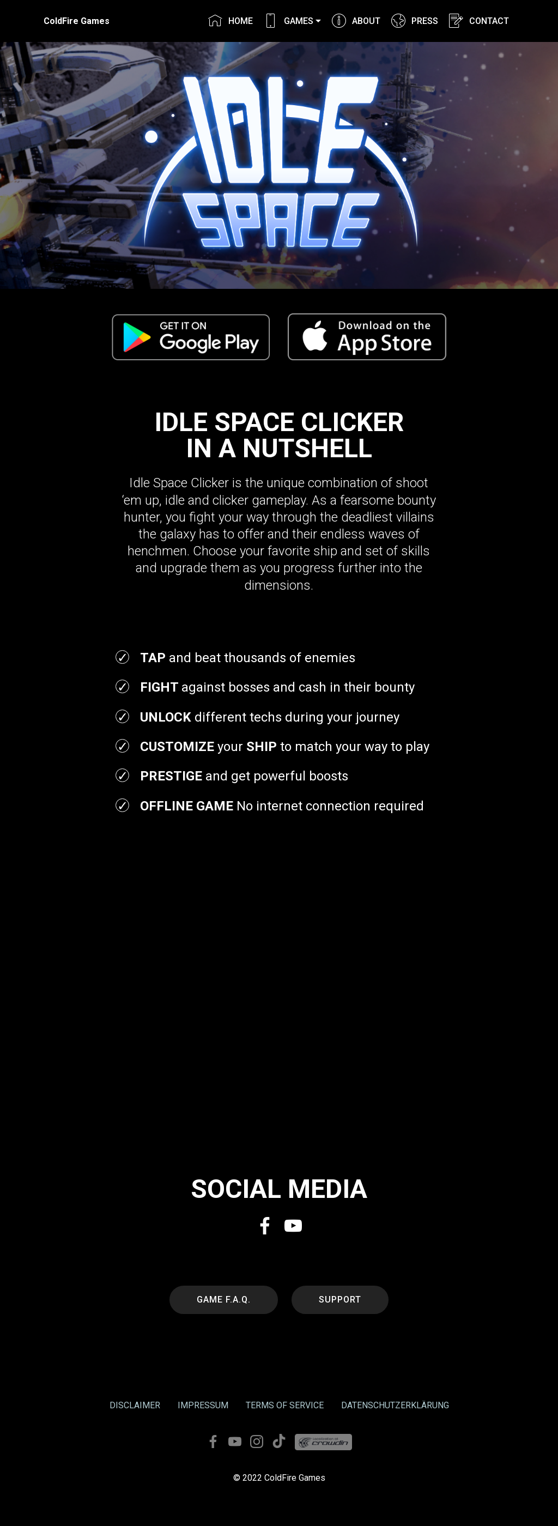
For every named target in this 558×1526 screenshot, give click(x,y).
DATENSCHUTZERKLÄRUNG (395, 1405)
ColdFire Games (77, 21)
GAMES (288, 21)
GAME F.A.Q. (224, 1299)
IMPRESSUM (203, 1405)
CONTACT (478, 21)
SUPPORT (340, 1299)
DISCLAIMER (135, 1405)
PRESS (414, 21)
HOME (230, 21)
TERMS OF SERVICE (285, 1405)
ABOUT (356, 21)
